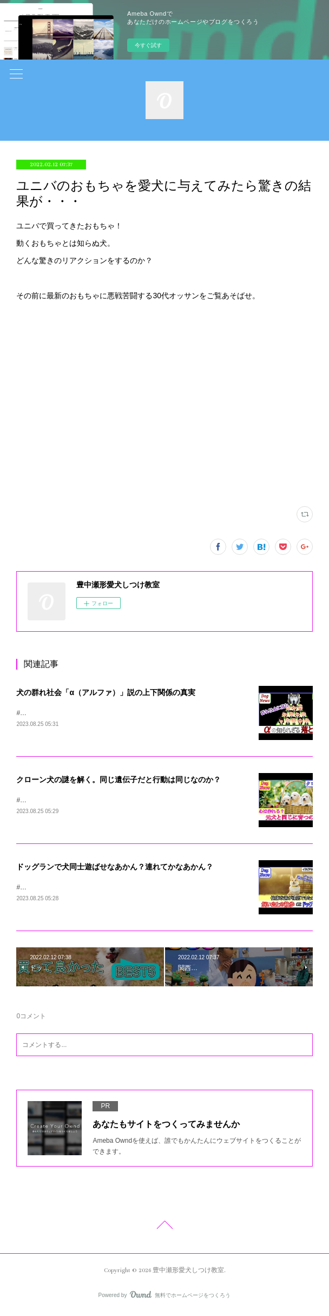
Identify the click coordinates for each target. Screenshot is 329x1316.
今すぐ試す (148, 45)
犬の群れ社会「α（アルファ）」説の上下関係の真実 (105, 692)
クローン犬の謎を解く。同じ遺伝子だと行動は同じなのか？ (118, 780)
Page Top (164, 1229)
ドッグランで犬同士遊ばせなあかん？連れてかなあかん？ (114, 868)
